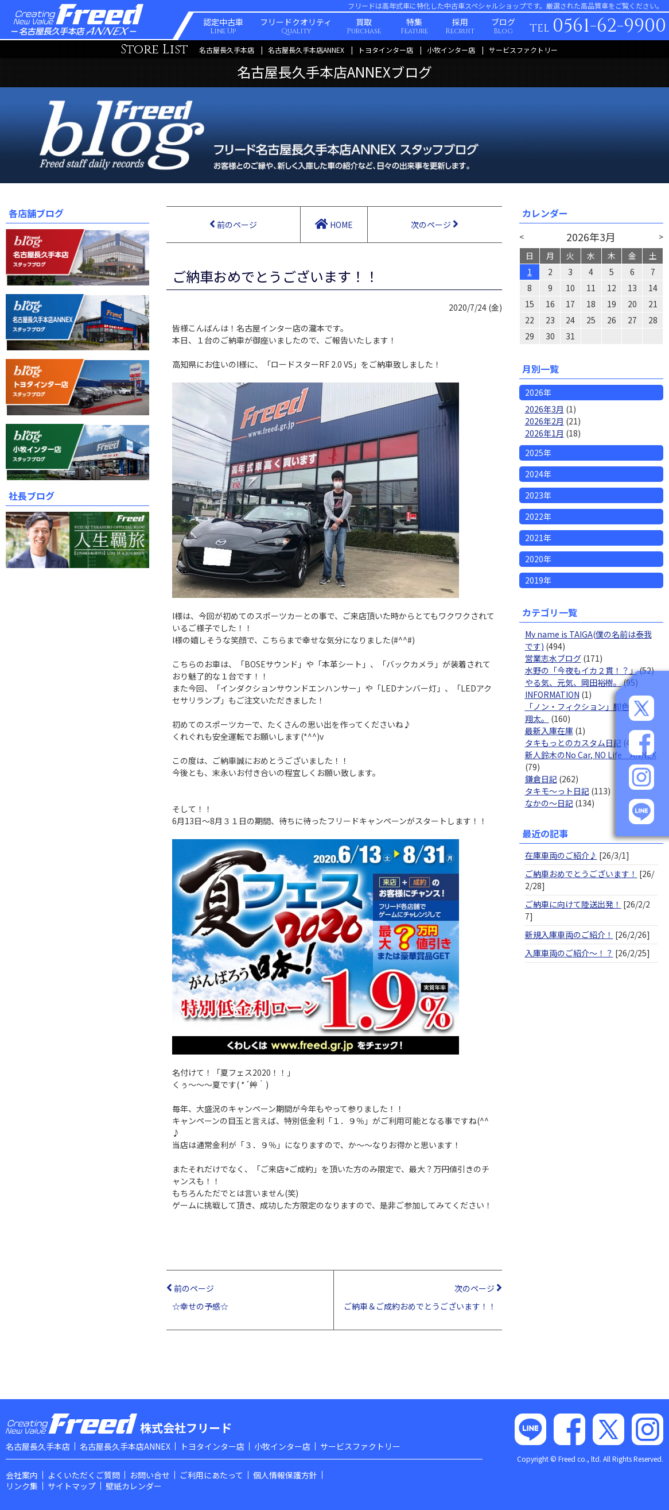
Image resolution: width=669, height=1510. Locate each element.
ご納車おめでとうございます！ (581, 873)
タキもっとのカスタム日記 (573, 742)
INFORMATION (552, 694)
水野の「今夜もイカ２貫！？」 (581, 670)
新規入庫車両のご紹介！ (569, 934)
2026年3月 (544, 409)
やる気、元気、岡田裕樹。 (573, 682)
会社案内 (22, 1475)
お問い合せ (150, 1475)
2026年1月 (544, 433)
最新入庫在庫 (549, 730)
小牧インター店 (451, 50)
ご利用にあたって (211, 1475)
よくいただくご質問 (84, 1475)
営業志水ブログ (553, 658)
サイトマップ (72, 1486)
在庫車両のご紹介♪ (561, 855)
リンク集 (22, 1486)
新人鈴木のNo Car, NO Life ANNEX (590, 754)
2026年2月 (544, 421)
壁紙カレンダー (134, 1486)
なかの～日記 (549, 803)
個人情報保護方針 (285, 1475)
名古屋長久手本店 (226, 50)
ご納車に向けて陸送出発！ (573, 904)
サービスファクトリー (523, 50)
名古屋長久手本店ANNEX (306, 50)
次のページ (434, 224)
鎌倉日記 (541, 779)
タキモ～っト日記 (557, 791)
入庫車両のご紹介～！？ (569, 953)
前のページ (233, 224)
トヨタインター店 (385, 50)
